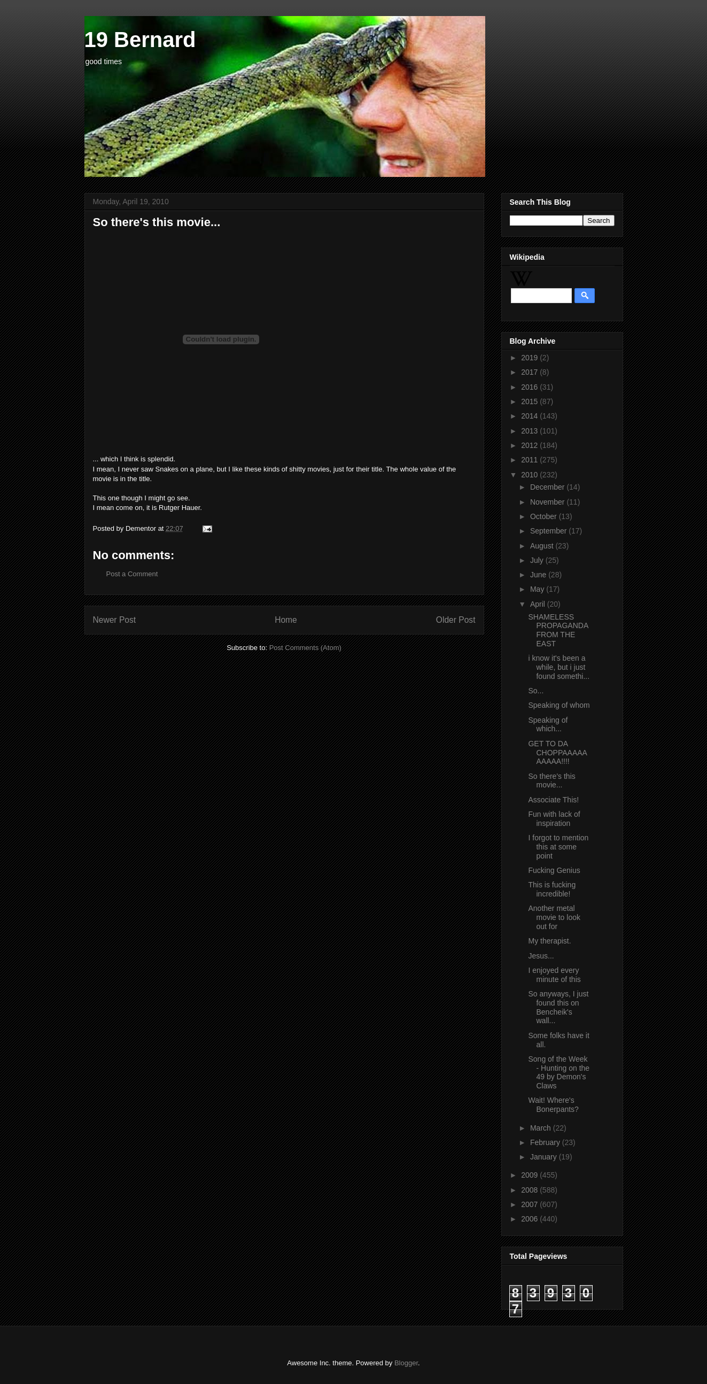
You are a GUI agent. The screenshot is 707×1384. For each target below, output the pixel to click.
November (548, 502)
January (544, 1157)
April (538, 604)
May (538, 589)
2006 (530, 1219)
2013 (530, 431)
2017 (530, 372)
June (539, 574)
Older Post (456, 619)
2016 (530, 387)
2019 (530, 357)
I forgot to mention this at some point (558, 846)
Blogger (406, 1363)
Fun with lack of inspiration (554, 819)
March (541, 1128)
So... (535, 690)
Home (286, 619)
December (548, 487)
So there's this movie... (551, 781)
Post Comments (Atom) (305, 648)
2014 (530, 416)
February (546, 1142)
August (542, 546)
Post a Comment (132, 574)
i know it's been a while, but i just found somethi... (558, 667)
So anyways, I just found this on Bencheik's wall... (558, 1007)
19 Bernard (140, 39)
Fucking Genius (554, 870)
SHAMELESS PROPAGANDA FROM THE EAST (558, 630)
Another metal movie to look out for (554, 917)
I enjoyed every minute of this (554, 975)
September (549, 531)
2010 (530, 474)
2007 (530, 1204)
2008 (530, 1190)
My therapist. (549, 941)
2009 (530, 1175)
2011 (530, 459)
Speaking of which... (548, 724)
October (544, 516)
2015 (530, 401)
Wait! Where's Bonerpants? (553, 1105)
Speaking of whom (558, 705)
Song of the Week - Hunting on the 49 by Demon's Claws (558, 1072)
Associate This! (553, 799)
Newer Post (114, 619)
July (538, 560)
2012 (530, 445)
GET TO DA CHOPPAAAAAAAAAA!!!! (557, 752)
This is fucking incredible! (552, 889)
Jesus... (541, 956)
